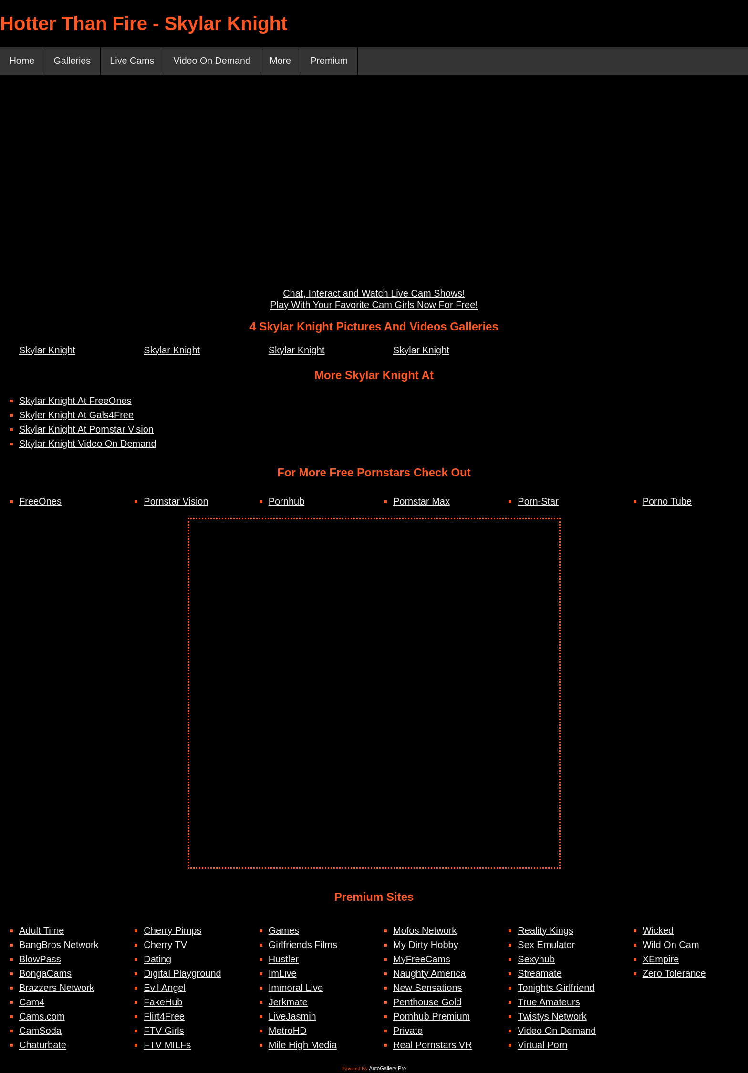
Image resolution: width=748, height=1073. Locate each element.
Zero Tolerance (674, 974)
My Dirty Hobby (425, 945)
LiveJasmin (292, 1016)
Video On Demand (216, 61)
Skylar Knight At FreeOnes (75, 401)
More (285, 61)
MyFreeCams (421, 959)
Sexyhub (536, 959)
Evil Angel (165, 988)
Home (22, 61)
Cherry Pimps (172, 931)
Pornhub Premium (431, 1016)
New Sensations (427, 988)
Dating (157, 959)
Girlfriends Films (303, 945)
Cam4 (31, 1002)
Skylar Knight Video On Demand (87, 444)
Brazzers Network (56, 988)
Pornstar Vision (176, 501)
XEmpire (661, 959)
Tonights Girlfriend (556, 988)
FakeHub (163, 1002)
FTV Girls (164, 1031)
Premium (335, 61)
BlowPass (40, 959)
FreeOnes (40, 501)
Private (408, 1031)
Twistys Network (552, 1016)
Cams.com (42, 1016)
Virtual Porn (542, 1045)
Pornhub (287, 501)
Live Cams (134, 61)
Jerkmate (288, 1002)
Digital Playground (182, 974)
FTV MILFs (167, 1045)
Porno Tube (667, 501)
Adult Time (41, 931)
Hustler (284, 959)
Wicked (658, 931)
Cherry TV (165, 945)
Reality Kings (545, 931)
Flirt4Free (164, 1016)
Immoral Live (296, 988)
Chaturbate (42, 1045)
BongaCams (45, 974)
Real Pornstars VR (432, 1045)
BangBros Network (59, 945)
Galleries (73, 61)
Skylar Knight (47, 350)
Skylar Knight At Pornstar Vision (86, 429)
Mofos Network (425, 931)
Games (284, 931)
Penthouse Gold (427, 1002)
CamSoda (40, 1031)
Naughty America (429, 974)
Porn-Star (538, 501)
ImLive (283, 974)
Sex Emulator (546, 945)
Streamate (539, 974)
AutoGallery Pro (387, 1069)
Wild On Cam (671, 945)
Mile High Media (303, 1045)
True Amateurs (549, 1002)
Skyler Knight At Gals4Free (76, 415)
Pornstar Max (421, 501)
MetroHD (288, 1031)
